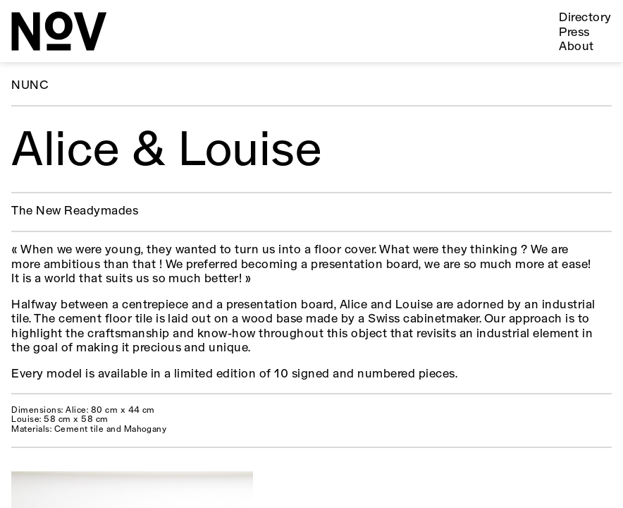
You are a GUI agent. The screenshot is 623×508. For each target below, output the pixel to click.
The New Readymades (74, 211)
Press (574, 33)
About (576, 47)
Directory (585, 18)
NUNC (30, 85)
